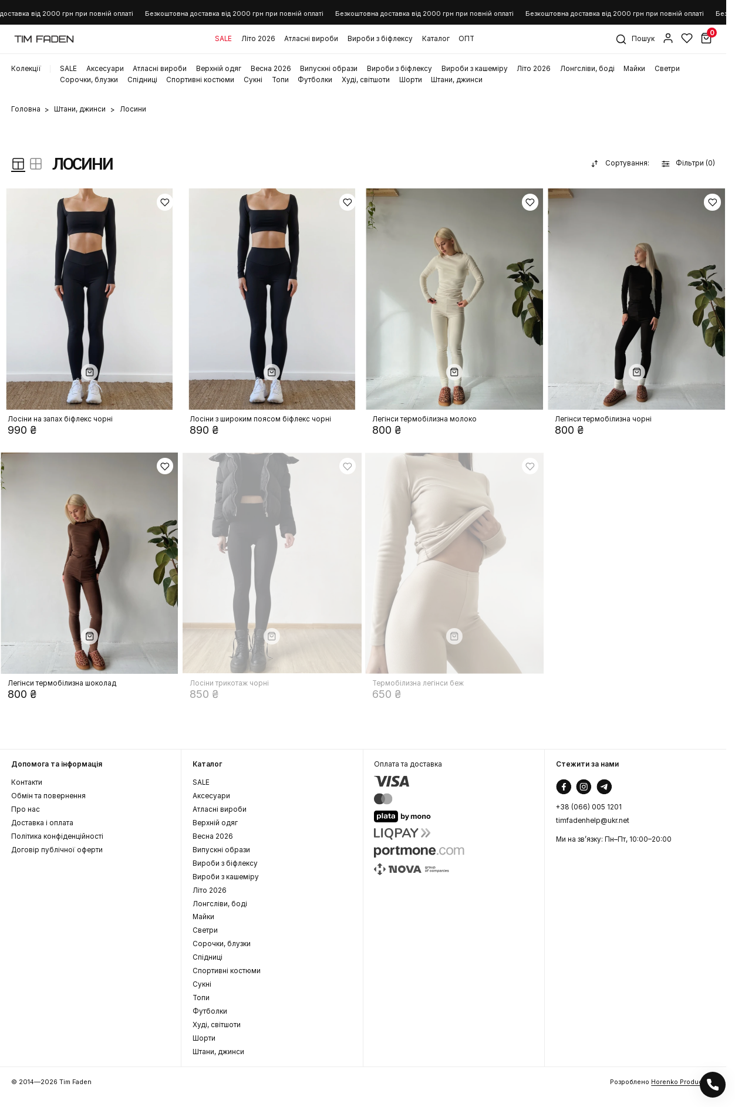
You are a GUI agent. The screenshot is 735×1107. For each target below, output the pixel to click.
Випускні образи (329, 69)
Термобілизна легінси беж (418, 683)
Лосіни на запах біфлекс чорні (60, 419)
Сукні (253, 80)
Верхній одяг (218, 69)
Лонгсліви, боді (587, 69)
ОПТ (466, 39)
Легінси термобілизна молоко (424, 419)
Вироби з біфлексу (380, 39)
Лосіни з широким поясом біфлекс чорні (260, 419)
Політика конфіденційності (57, 837)
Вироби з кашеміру (474, 69)
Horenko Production (683, 1081)
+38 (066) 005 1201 (589, 807)
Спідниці (142, 80)
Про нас (25, 810)
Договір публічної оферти (57, 850)
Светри (667, 69)
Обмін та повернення (48, 796)
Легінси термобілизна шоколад (62, 683)
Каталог (436, 39)
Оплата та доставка (408, 764)
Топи (280, 80)
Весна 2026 (271, 69)
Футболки (315, 80)
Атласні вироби (311, 39)
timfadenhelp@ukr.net (592, 821)
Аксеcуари (105, 69)
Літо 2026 (258, 39)
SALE (223, 39)
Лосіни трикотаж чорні (229, 683)
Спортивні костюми (200, 80)
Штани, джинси (457, 80)
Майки (634, 69)
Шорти (410, 80)
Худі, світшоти (366, 80)
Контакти (26, 783)
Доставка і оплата (42, 823)
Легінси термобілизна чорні (603, 419)
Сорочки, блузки (89, 80)
